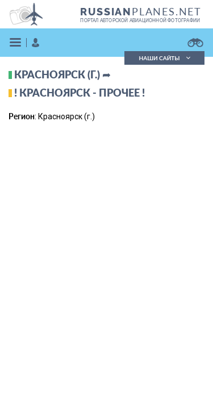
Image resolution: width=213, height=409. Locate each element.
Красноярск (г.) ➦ (62, 74)
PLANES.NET (141, 11)
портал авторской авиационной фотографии (140, 20)
